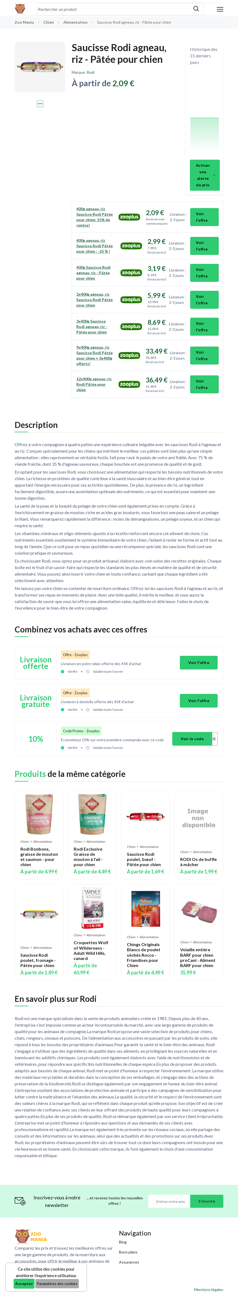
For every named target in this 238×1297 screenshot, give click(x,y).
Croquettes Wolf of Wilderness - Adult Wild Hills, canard (91, 950)
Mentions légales (208, 1289)
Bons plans (128, 1252)
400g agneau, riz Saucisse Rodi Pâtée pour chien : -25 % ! (94, 246)
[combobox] (113, 9)
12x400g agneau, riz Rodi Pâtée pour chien (94, 384)
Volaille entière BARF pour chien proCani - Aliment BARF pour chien (197, 957)
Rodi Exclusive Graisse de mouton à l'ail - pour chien (88, 856)
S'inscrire (206, 1201)
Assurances (129, 1262)
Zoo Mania (24, 22)
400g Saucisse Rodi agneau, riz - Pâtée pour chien (93, 272)
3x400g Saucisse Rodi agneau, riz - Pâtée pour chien (91, 326)
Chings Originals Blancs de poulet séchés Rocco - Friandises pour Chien (143, 955)
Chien (49, 22)
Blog (123, 1242)
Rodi (90, 72)
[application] (204, 113)
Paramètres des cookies (57, 1283)
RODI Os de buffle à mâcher (198, 861)
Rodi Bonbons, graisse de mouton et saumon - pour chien (39, 856)
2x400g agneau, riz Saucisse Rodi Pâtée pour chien (94, 299)
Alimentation (75, 22)
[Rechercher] (196, 9)
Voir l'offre (202, 217)
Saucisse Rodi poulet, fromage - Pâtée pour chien (38, 960)
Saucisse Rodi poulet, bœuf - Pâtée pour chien (144, 859)
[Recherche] (113, 9)
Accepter (24, 1283)
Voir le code (192, 738)
